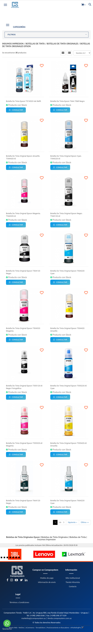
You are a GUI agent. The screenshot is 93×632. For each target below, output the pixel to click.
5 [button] (13, 558)
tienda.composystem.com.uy (59, 618)
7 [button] (19, 558)
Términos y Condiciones (19, 602)
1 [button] (2, 558)
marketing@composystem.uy (33, 618)
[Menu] (5, 4)
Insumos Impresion (12, 43)
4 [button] (11, 558)
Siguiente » (72, 522)
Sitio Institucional (73, 578)
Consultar (16, 110)
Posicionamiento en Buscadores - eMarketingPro (64, 628)
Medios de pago (47, 578)
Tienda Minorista (73, 582)
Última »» (85, 522)
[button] (83, 4)
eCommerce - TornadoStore (35, 628)
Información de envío (47, 582)
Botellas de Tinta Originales (62, 43)
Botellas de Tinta (35, 43)
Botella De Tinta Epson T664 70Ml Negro (67, 101)
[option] (14, 554)
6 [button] (16, 558)
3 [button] (8, 558)
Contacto (72, 586)
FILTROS (47, 35)
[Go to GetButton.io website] (7, 629)
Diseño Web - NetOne (16, 628)
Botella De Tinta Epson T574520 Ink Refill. (23, 101)
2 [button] (5, 558)
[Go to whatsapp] (7, 623)
